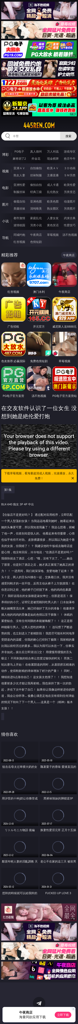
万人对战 (53, 151)
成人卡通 (53, 185)
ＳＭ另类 (70, 175)
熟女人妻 (19, 175)
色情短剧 (36, 242)
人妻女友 (53, 218)
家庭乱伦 (36, 218)
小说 (5, 221)
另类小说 (36, 225)
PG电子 (19, 151)
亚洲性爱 (19, 185)
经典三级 (36, 192)
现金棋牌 (53, 158)
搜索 (68, 136)
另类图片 (70, 208)
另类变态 (70, 192)
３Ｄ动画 (70, 168)
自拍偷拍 (36, 168)
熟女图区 (53, 208)
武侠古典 (70, 218)
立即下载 (63, 1015)
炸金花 (36, 158)
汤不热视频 (69, 235)
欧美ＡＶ (53, 168)
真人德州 (36, 151)
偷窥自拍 (19, 201)
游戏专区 (70, 151)
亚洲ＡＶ (19, 168)
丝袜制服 (36, 175)
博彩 (5, 154)
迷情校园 (19, 225)
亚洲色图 (36, 201)
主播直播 (53, 175)
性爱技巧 (70, 225)
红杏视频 (19, 242)
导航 (5, 237)
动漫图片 (70, 201)
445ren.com (39, 125)
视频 (5, 171)
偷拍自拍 (36, 185)
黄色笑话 (53, 225)
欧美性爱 (70, 185)
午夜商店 (36, 235)
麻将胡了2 (19, 158)
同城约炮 (19, 235)
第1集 (8, 490)
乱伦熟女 (53, 192)
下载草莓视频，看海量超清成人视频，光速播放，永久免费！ (39, 476)
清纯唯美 (36, 208)
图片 (5, 204)
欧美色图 (53, 201)
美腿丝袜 (19, 208)
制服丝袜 (19, 192)
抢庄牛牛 (70, 158)
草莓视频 (53, 235)
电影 (5, 187)
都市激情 (19, 218)
